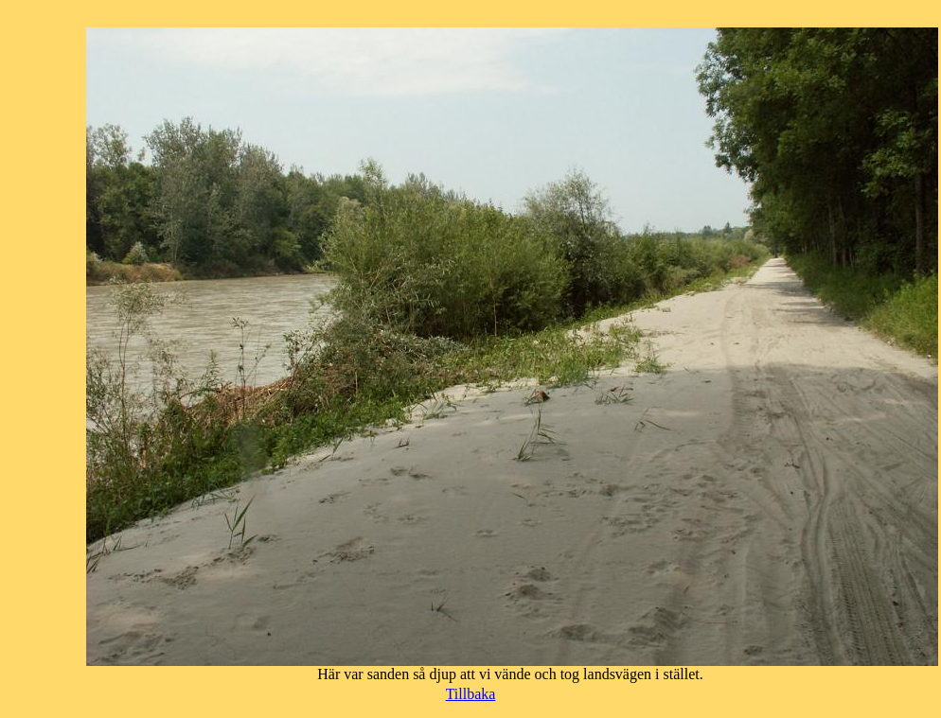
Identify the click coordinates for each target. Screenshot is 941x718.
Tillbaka (471, 694)
